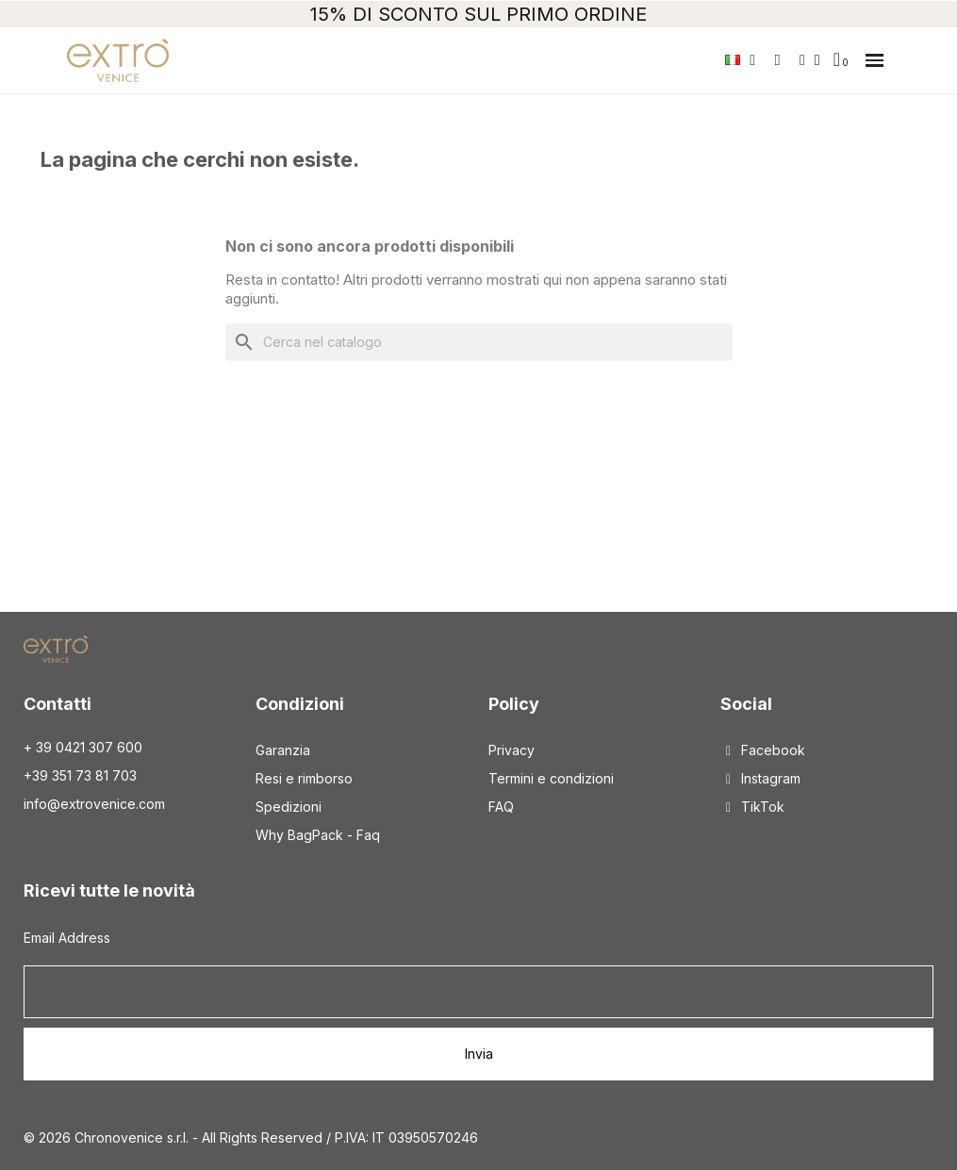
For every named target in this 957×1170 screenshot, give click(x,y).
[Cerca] (479, 342)
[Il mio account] (810, 60)
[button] (874, 60)
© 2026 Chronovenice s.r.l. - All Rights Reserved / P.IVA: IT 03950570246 (251, 1137)
